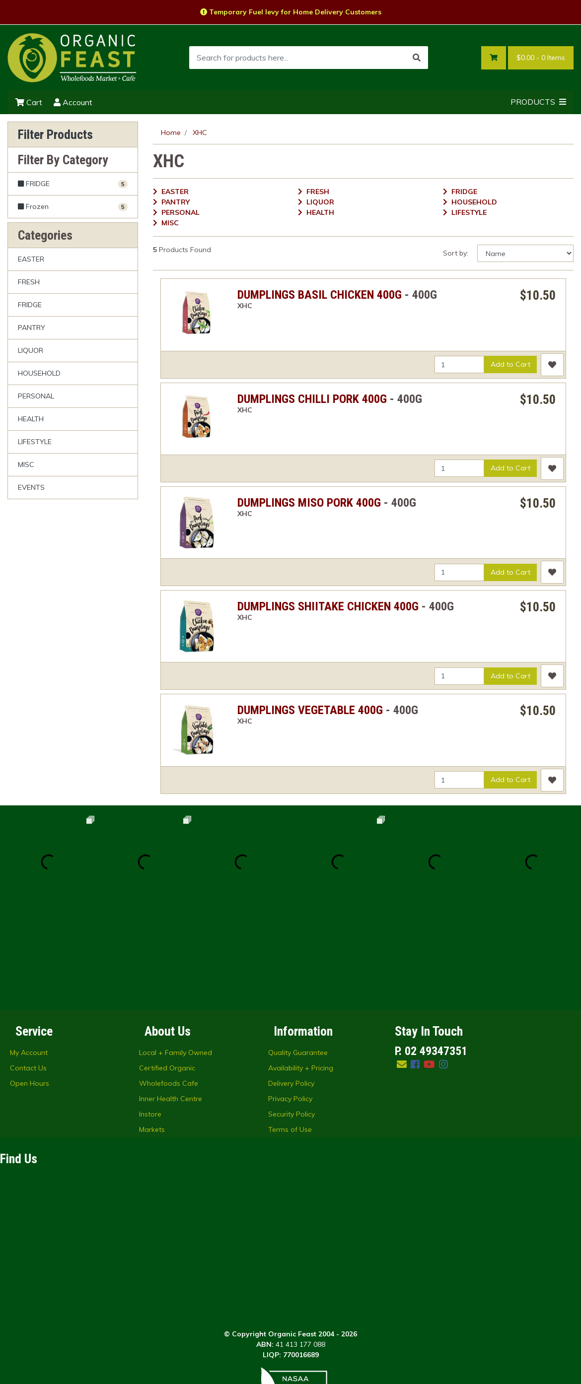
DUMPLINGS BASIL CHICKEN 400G (319, 295)
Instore (150, 1017)
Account (73, 102)
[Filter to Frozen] (73, 206)
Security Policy (291, 1017)
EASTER (31, 259)
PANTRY (31, 327)
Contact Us (28, 971)
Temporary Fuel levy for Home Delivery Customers (290, 11)
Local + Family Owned (175, 955)
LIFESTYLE (35, 441)
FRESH (29, 281)
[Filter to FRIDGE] (73, 184)
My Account (29, 955)
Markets (152, 1032)
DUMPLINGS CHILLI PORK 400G (312, 399)
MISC (26, 464)
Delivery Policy (291, 986)
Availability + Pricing (300, 971)
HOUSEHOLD (39, 373)
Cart (28, 102)
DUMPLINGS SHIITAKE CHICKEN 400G (328, 606)
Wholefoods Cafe (168, 986)
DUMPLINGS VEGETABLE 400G (310, 710)
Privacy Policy (290, 1001)
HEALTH (31, 418)
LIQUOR (30, 350)
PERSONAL (36, 396)
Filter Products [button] (55, 134)
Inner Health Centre (170, 1001)
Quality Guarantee (298, 955)
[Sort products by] (525, 253)
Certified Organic (167, 971)
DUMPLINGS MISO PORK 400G (309, 503)
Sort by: (455, 253)
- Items (540, 58)
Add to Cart (510, 364)
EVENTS (31, 487)
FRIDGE (30, 304)
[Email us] (402, 967)
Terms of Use (290, 1032)
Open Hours (29, 986)
